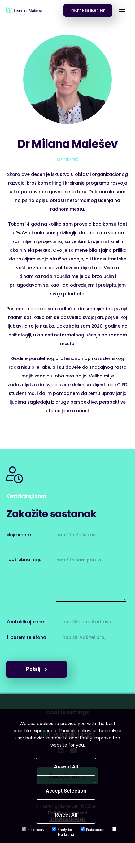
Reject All (66, 815)
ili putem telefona (26, 637)
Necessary (33, 829)
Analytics (62, 829)
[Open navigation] (87, 10)
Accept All (66, 767)
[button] (122, 10)
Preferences (93, 829)
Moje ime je (18, 535)
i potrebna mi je (23, 559)
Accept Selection (66, 791)
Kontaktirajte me (25, 622)
